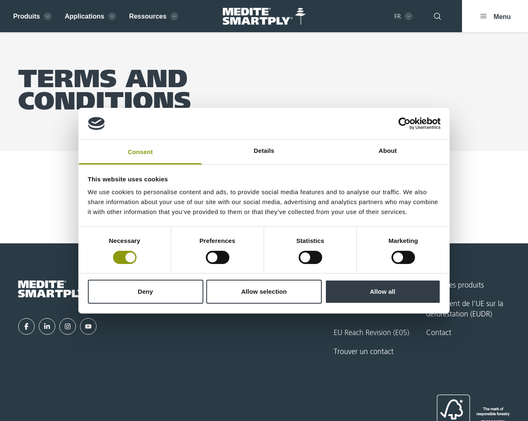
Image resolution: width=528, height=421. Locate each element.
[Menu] (495, 16)
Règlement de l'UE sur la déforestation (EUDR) (464, 309)
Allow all (383, 291)
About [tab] (388, 150)
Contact (438, 333)
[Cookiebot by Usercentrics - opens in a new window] (404, 123)
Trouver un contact (364, 352)
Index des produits (455, 285)
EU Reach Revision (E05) (371, 333)
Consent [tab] (140, 151)
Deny (145, 291)
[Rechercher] (437, 16)
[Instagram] (67, 326)
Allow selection (264, 291)
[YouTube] (88, 326)
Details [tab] (264, 150)
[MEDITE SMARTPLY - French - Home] (264, 16)
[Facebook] (26, 326)
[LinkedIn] (47, 326)
